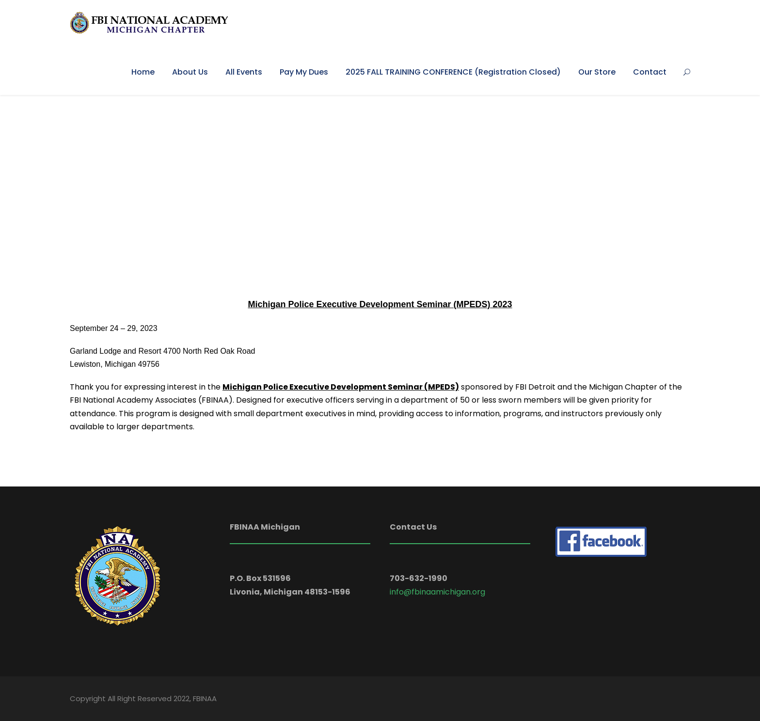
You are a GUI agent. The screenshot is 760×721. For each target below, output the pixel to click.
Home (143, 72)
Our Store (597, 72)
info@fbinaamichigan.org (437, 591)
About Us (190, 72)
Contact (649, 72)
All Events (243, 72)
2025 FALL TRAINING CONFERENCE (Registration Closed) (453, 72)
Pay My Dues (304, 72)
